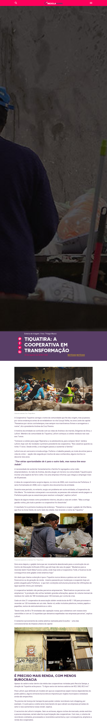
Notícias (72, 355)
